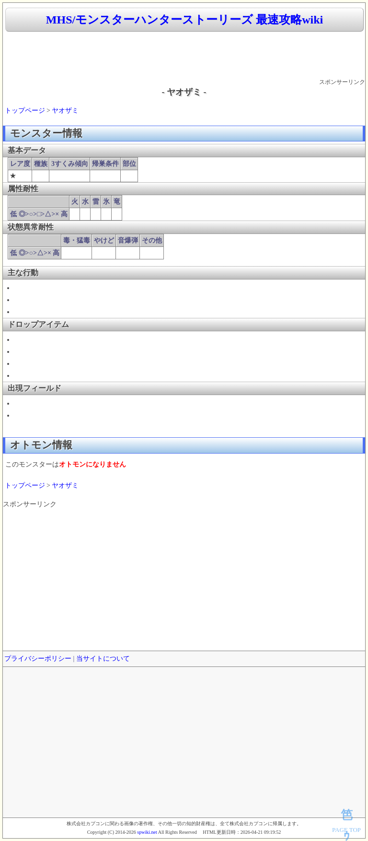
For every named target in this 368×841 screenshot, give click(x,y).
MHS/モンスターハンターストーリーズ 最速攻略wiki (184, 19)
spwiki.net (147, 832)
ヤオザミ (65, 110)
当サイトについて (103, 658)
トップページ (25, 110)
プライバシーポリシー (37, 658)
